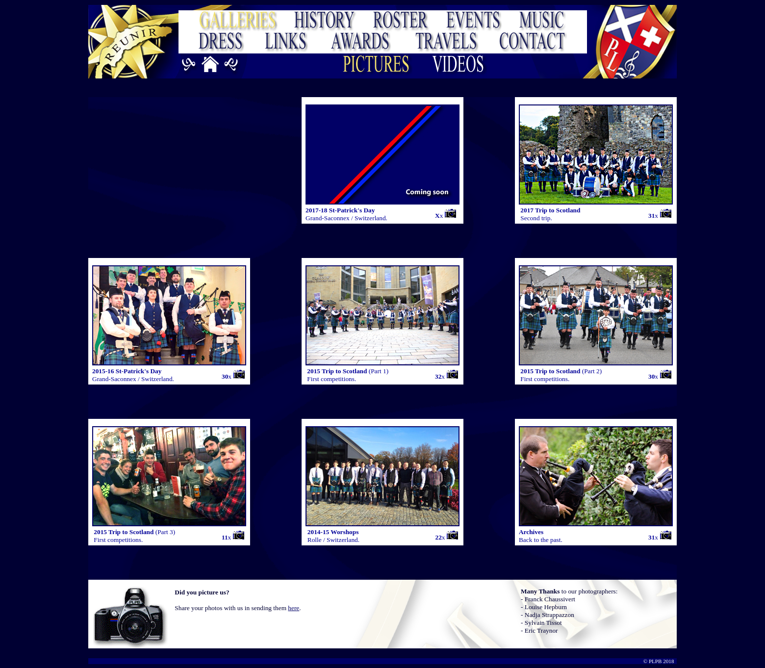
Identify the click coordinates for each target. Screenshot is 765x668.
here (293, 608)
